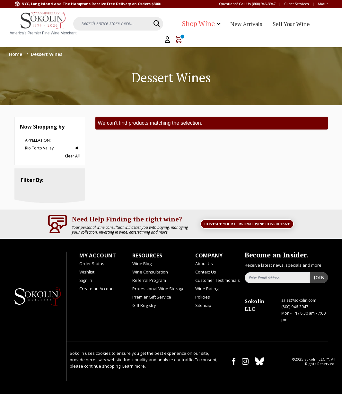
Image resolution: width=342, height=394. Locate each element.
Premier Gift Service (151, 297)
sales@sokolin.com (298, 300)
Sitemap (203, 305)
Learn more (133, 366)
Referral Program (149, 280)
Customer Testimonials (217, 280)
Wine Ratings (208, 288)
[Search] (156, 23)
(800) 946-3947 (264, 3)
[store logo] (43, 24)
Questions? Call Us (235, 3)
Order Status (91, 263)
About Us (204, 263)
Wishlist (86, 272)
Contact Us (205, 272)
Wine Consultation (150, 272)
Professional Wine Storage (158, 288)
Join (318, 277)
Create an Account (97, 288)
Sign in (85, 280)
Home (16, 54)
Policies (202, 297)
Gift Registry (144, 305)
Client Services (296, 3)
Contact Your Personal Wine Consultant (247, 224)
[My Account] (167, 39)
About (323, 3)
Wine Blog (142, 263)
